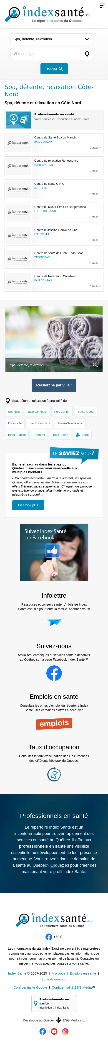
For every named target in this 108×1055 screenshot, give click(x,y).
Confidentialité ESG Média (72, 987)
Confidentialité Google (30, 987)
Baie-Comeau (37, 411)
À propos (58, 973)
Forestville (15, 423)
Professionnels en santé (56, 1004)
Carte (85, 435)
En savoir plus (28, 505)
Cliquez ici (59, 865)
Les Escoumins (40, 423)
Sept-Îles (14, 411)
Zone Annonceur (53, 979)
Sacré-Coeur (86, 411)
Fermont (39, 435)
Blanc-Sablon (17, 435)
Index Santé (17, 973)
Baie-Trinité (60, 435)
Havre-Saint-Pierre (70, 423)
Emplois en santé (83, 973)
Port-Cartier (62, 411)
